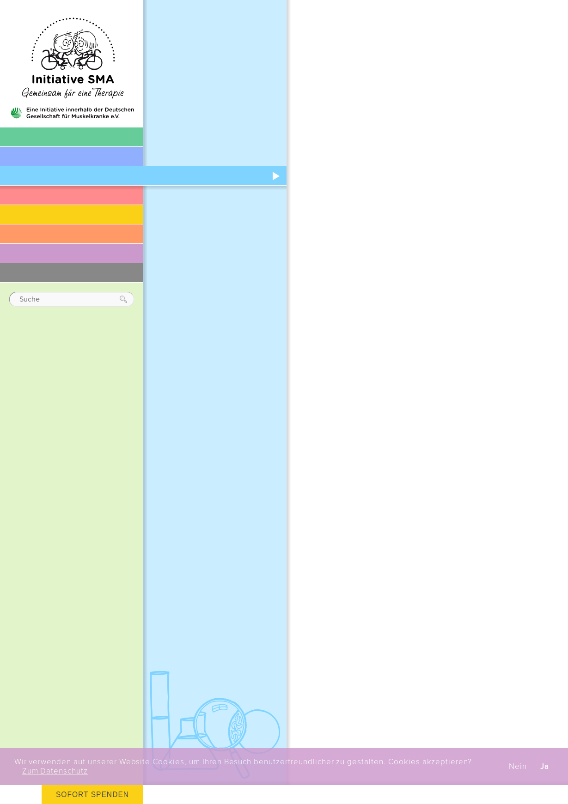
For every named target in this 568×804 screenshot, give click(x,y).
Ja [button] (544, 766)
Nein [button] (518, 766)
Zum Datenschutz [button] (55, 771)
